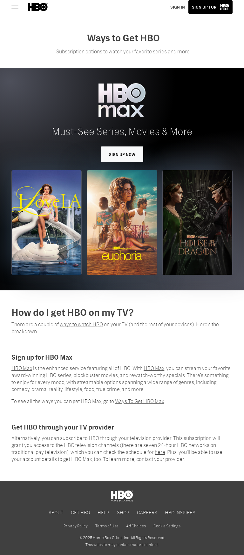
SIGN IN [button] (177, 7)
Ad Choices (136, 526)
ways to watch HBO (81, 324)
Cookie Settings (166, 526)
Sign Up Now (122, 154)
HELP (103, 512)
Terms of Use (107, 526)
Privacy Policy (76, 526)
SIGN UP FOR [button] (204, 7)
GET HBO (80, 512)
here (160, 452)
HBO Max (21, 368)
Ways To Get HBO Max (139, 401)
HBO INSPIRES (180, 512)
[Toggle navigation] (17, 6)
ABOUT (56, 512)
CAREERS (147, 512)
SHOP (123, 512)
